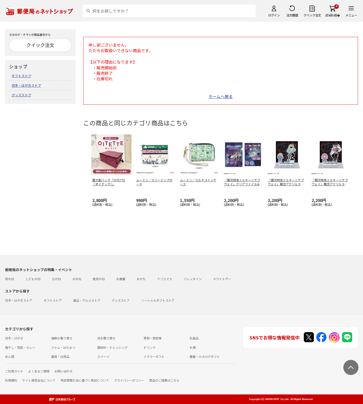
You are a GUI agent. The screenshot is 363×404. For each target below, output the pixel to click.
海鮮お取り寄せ (61, 338)
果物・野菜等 (152, 338)
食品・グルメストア (86, 300)
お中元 (76, 279)
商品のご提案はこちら (164, 380)
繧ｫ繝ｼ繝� (332, 15)
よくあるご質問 (38, 371)
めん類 (9, 356)
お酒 (193, 347)
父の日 (56, 279)
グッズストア (21, 95)
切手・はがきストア (26, 85)
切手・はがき (14, 338)
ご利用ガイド (14, 371)
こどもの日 (33, 279)
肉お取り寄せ (106, 338)
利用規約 (11, 380)
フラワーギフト (154, 356)
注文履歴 (292, 15)
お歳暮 (120, 279)
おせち (141, 279)
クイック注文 (312, 15)
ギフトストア (21, 75)
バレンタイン (193, 279)
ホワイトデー (222, 279)
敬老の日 (99, 279)
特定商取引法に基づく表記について (84, 380)
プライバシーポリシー (129, 380)
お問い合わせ (63, 371)
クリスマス (164, 279)
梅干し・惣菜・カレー (20, 347)
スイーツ (103, 356)
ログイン (274, 15)
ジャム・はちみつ (63, 347)
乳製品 (194, 338)
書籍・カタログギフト (205, 356)
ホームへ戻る (220, 96)
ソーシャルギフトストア (157, 300)
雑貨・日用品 (60, 356)
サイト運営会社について (38, 380)
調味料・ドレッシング (112, 347)
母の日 (9, 279)
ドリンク (149, 347)
